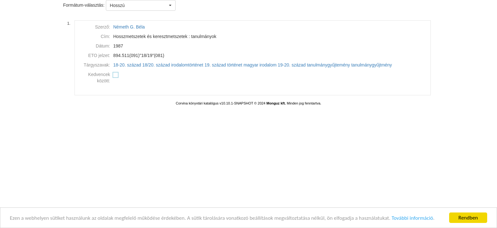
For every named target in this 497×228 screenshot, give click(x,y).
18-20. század (127, 64)
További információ (412, 218)
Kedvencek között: (99, 77)
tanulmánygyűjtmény (371, 64)
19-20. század (292, 64)
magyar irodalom (259, 64)
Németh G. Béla (129, 26)
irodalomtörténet (187, 64)
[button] (141, 5)
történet (234, 64)
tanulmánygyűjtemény (328, 64)
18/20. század (156, 64)
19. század (215, 64)
